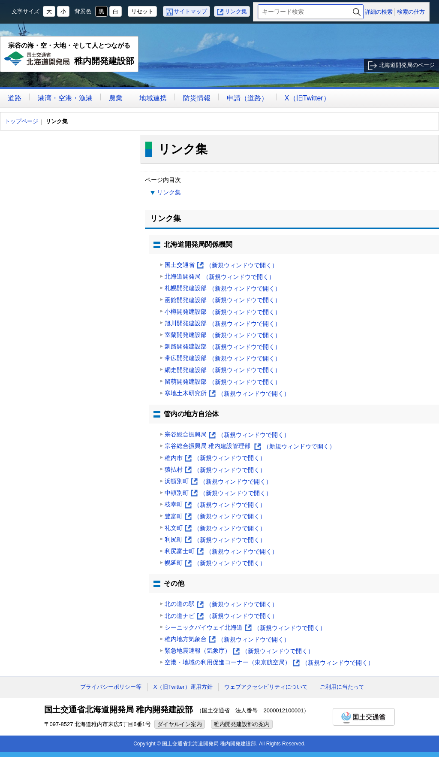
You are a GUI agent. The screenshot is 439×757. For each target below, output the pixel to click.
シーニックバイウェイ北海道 (245, 628)
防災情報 (196, 98)
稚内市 (215, 458)
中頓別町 (218, 493)
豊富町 (215, 516)
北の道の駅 (221, 604)
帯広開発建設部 (223, 358)
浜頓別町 (218, 481)
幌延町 (215, 563)
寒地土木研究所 (227, 393)
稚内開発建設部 (70, 57)
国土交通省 (221, 265)
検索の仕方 (411, 12)
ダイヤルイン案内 (179, 724)
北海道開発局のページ (407, 65)
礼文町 (215, 528)
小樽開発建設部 (223, 312)
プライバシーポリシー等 (110, 687)
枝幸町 (215, 504)
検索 (356, 12)
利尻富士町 (221, 551)
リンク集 (236, 11)
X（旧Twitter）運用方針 (183, 687)
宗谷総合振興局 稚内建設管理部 (250, 446)
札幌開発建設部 (223, 288)
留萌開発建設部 (223, 382)
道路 (14, 98)
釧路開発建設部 (223, 346)
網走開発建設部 (223, 370)
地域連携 (153, 98)
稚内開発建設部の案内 (242, 724)
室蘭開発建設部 (223, 335)
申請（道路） (247, 98)
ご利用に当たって (342, 687)
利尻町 (215, 540)
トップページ (21, 121)
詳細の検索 (379, 12)
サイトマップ (190, 11)
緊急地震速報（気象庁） (239, 651)
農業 (116, 98)
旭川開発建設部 (223, 323)
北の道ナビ (221, 616)
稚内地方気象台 (227, 639)
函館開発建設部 (223, 300)
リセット (142, 11)
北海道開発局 (220, 277)
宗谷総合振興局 (227, 434)
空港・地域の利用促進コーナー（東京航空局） (269, 662)
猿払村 (215, 470)
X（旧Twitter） (307, 98)
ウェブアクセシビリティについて (266, 687)
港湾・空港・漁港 (65, 98)
